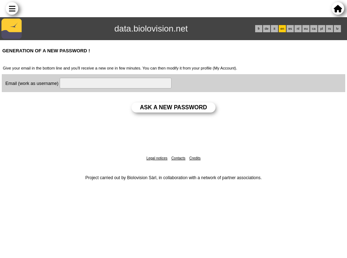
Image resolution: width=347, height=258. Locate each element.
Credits (195, 158)
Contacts (178, 158)
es (290, 28)
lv (337, 28)
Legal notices (157, 158)
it (275, 28)
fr (259, 28)
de (266, 28)
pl (321, 28)
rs (329, 28)
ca (314, 28)
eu (306, 28)
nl (298, 28)
